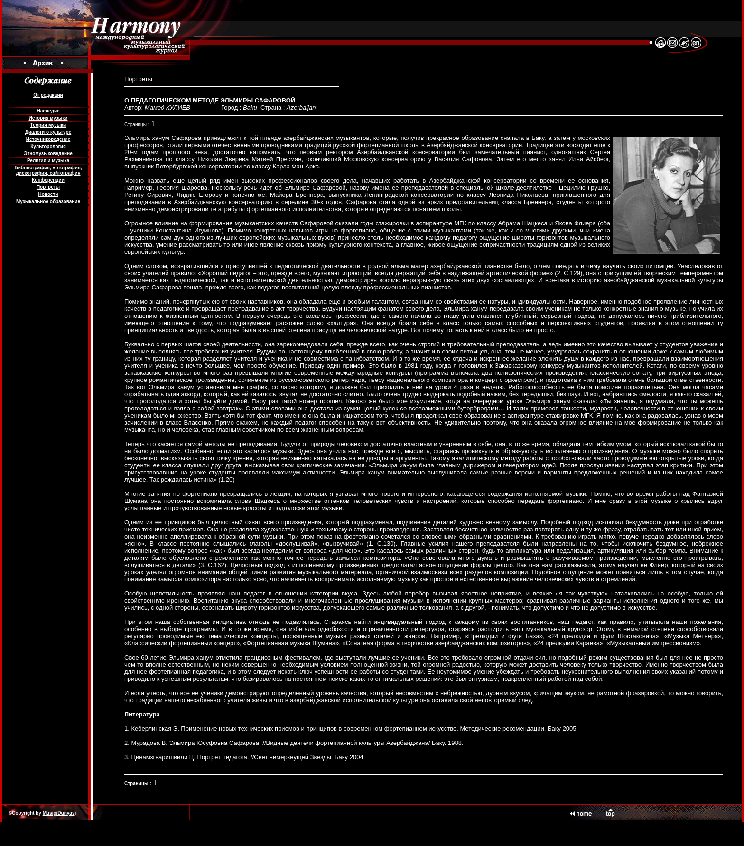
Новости (48, 194)
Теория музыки (48, 125)
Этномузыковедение (48, 153)
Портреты (48, 187)
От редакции (48, 95)
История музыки (48, 118)
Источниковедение (48, 139)
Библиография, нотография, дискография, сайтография (48, 170)
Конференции (48, 180)
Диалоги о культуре (48, 132)
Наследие (48, 110)
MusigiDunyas (59, 813)
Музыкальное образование (48, 201)
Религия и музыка (48, 160)
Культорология (47, 146)
